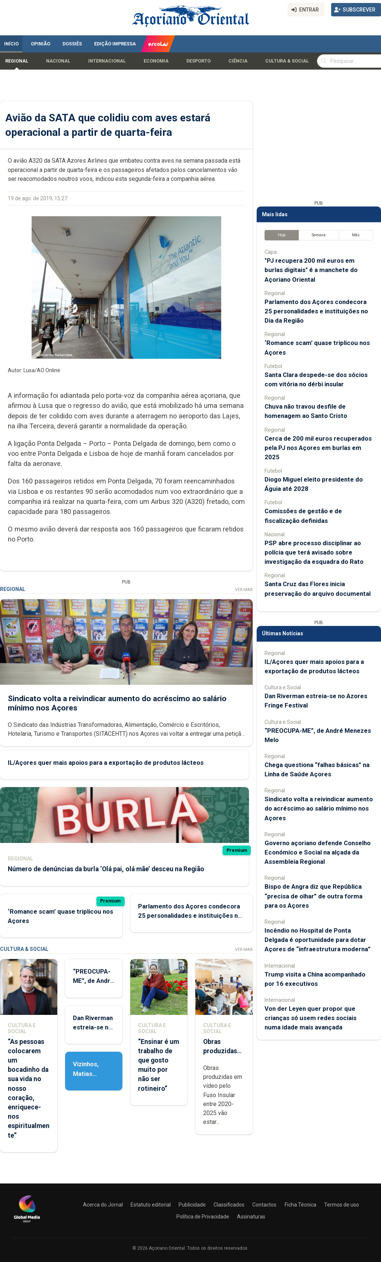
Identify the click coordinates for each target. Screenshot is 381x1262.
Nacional (58, 61)
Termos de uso (341, 1205)
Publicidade (192, 1205)
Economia (156, 61)
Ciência (237, 61)
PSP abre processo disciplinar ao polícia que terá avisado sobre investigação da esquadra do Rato (314, 552)
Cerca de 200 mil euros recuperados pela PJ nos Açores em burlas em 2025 (318, 448)
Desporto (198, 61)
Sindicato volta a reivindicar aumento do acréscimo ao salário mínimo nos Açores (319, 808)
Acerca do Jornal (103, 1205)
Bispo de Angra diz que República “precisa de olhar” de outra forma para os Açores (313, 896)
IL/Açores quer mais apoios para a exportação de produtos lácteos (106, 762)
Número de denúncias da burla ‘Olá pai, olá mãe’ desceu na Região (106, 869)
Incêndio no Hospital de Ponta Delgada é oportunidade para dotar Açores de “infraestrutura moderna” (318, 940)
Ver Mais (244, 589)
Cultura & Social (287, 61)
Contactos (264, 1205)
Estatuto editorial (151, 1205)
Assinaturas (251, 1217)
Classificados (229, 1205)
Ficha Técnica (300, 1205)
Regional (16, 61)
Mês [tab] (356, 235)
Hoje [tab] (282, 235)
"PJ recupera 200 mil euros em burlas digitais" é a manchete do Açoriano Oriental (311, 270)
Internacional (107, 61)
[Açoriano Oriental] (27, 1223)
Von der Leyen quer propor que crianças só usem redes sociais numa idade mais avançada (310, 1018)
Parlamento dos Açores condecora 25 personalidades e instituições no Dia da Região (189, 915)
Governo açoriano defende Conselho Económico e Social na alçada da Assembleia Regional (318, 852)
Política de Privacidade (202, 1217)
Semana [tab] (319, 235)
